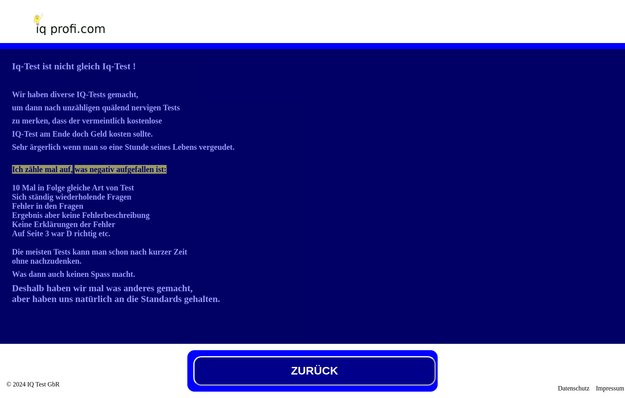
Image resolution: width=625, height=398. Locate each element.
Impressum (610, 388)
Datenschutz (574, 388)
